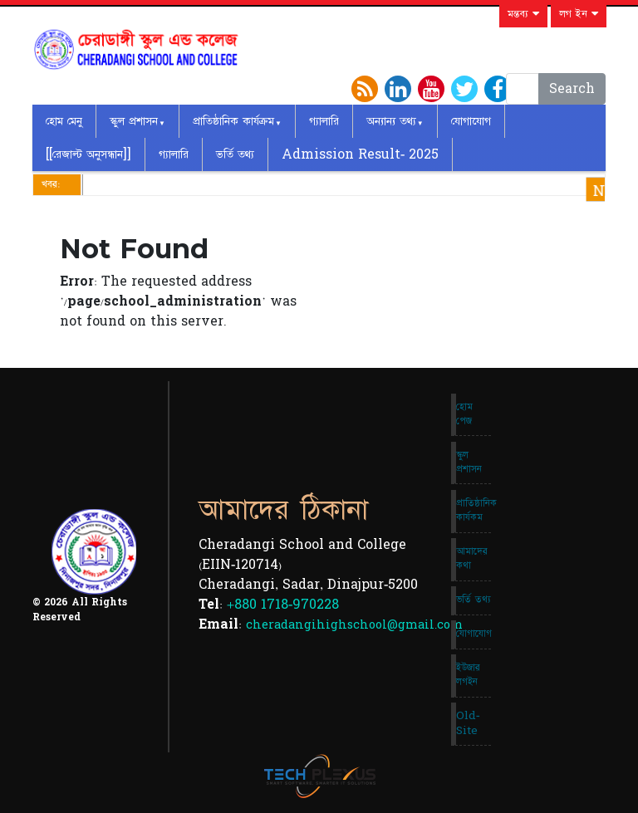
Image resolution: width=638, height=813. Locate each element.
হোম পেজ (464, 414)
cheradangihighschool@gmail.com (354, 625)
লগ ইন (578, 14)
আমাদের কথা (472, 558)
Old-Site (468, 723)
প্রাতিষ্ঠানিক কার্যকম (473, 510)
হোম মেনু (64, 121)
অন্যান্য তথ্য (391, 121)
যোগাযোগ (471, 121)
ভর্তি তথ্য (235, 154)
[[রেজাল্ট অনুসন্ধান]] (88, 154)
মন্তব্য (523, 14)
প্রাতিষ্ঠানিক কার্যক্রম (233, 121)
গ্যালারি (324, 121)
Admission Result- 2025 (360, 154)
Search (572, 88)
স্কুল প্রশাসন (134, 121)
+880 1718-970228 (283, 604)
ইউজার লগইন (468, 674)
